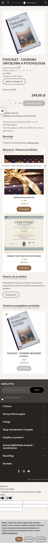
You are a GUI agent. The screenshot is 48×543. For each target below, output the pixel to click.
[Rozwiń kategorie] (3, 3)
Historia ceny (9, 90)
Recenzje (8, 136)
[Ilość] (10, 103)
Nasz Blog (24, 456)
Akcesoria (8, 150)
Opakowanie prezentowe (24, 198)
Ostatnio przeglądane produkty (21, 306)
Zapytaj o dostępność (14, 82)
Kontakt (7, 463)
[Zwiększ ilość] (5, 103)
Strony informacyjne (24, 414)
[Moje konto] (45, 3)
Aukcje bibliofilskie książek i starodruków (24, 446)
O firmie (24, 406)
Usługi (24, 422)
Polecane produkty (26, 150)
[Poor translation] (9, 498)
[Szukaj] (8, 3)
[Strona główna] (24, 3)
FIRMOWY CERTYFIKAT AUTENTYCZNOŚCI (24, 256)
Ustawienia (41, 539)
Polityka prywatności (12, 398)
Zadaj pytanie (11, 295)
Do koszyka (24, 209)
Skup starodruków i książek (24, 429)
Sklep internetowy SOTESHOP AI (37, 479)
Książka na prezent (24, 437)
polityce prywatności (9, 533)
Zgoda (19, 539)
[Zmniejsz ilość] (15, 103)
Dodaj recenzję (33, 143)
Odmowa (29, 539)
